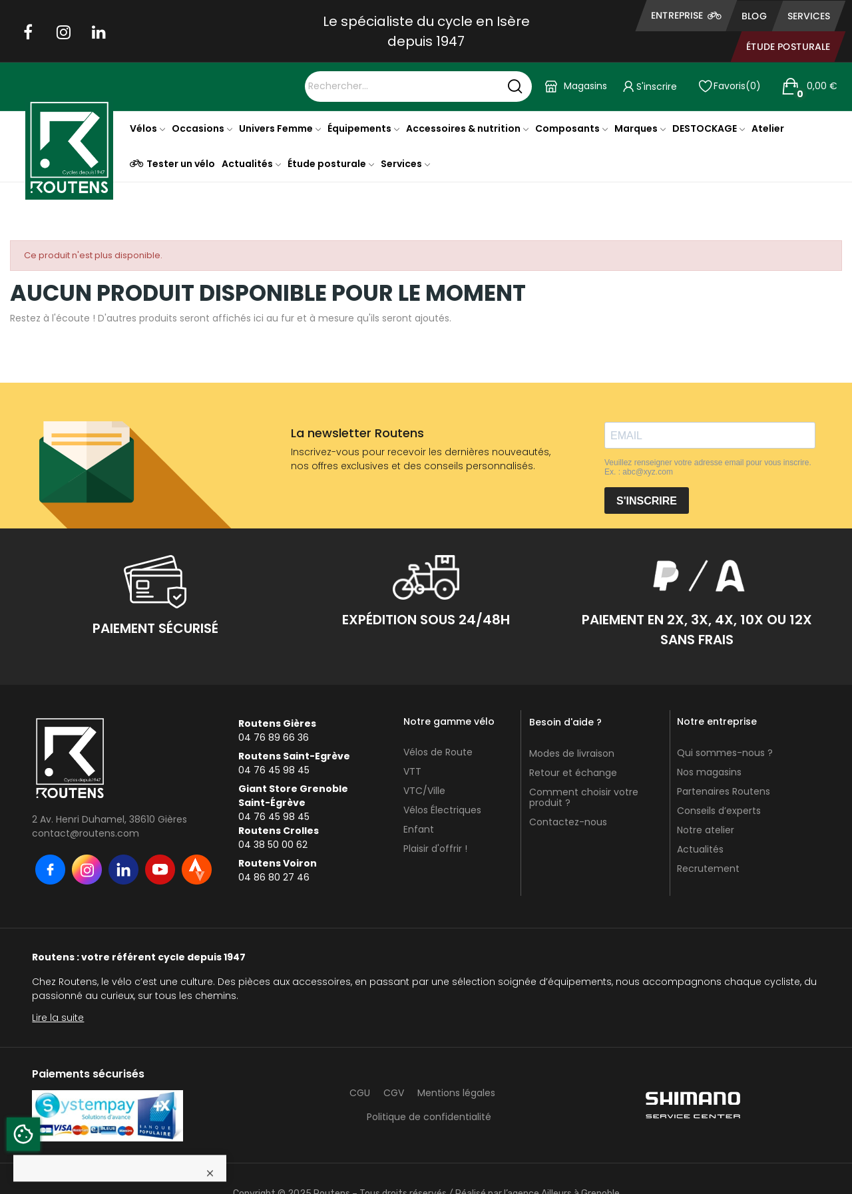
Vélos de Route (438, 752)
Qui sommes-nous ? (725, 752)
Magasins (585, 86)
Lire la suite (58, 1017)
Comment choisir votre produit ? (583, 797)
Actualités (700, 849)
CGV (393, 1093)
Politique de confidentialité (429, 1116)
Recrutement (708, 868)
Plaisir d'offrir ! (435, 848)
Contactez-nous (568, 822)
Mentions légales (456, 1093)
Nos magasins (709, 772)
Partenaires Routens (723, 791)
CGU (359, 1093)
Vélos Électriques (442, 810)
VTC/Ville (424, 790)
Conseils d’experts (719, 810)
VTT (412, 771)
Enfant (418, 829)
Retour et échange (573, 772)
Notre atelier (705, 830)
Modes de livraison (571, 753)
